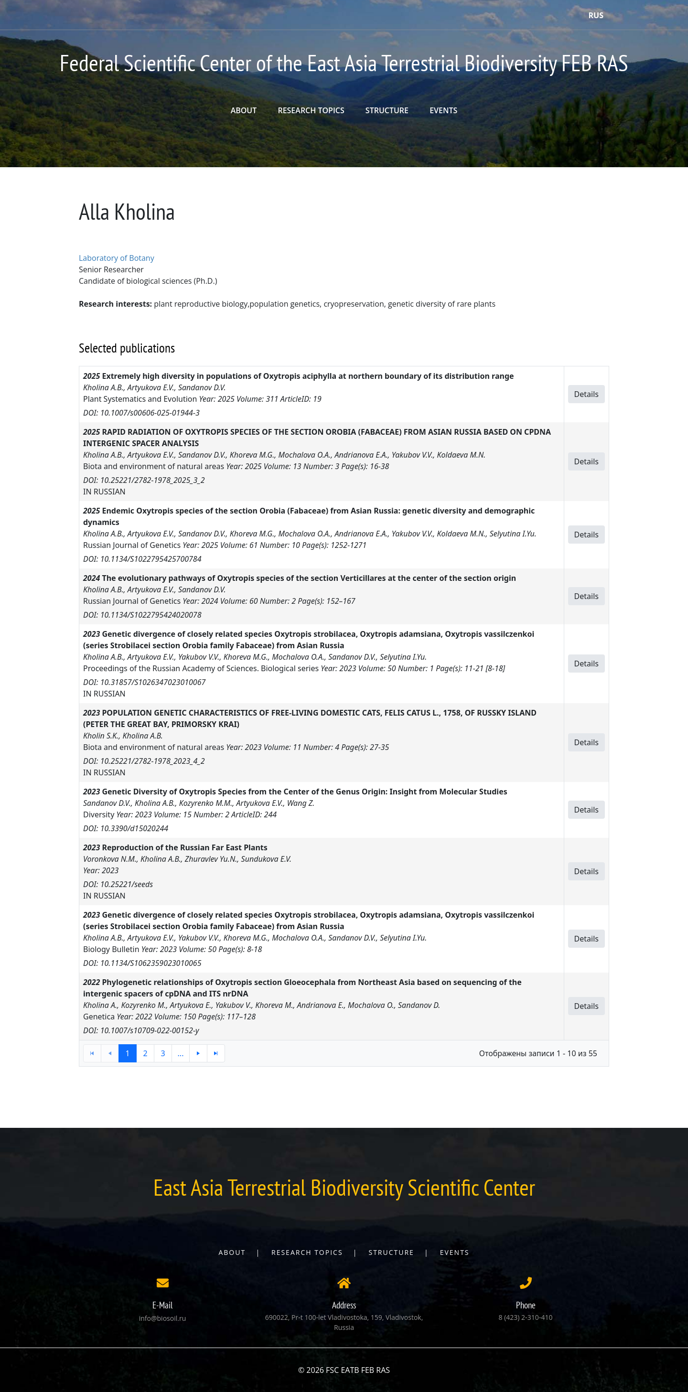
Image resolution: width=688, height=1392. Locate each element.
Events (455, 1252)
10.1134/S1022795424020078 (151, 615)
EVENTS (443, 110)
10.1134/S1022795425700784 (151, 559)
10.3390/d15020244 (134, 828)
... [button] (181, 1053)
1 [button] (127, 1053)
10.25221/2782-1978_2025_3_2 (152, 480)
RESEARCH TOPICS (311, 110)
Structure (391, 1252)
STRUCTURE (387, 110)
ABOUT (244, 110)
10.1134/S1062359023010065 (151, 963)
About (232, 1252)
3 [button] (163, 1053)
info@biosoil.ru (162, 1318)
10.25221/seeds (126, 884)
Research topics (307, 1252)
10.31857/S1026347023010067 (153, 682)
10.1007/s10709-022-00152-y (149, 1030)
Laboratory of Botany (116, 258)
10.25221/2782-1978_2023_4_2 (152, 761)
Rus (596, 15)
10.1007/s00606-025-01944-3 (150, 412)
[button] (198, 1053)
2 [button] (145, 1053)
